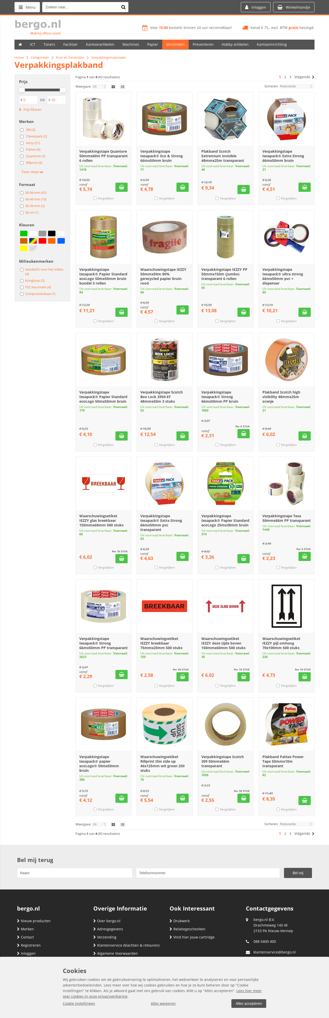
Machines (131, 44)
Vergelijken (106, 198)
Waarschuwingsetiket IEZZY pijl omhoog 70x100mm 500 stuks (281, 643)
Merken (25, 929)
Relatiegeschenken (187, 929)
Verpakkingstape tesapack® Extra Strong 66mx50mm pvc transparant (161, 522)
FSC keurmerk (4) (38, 287)
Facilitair (70, 44)
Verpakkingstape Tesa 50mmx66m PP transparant (286, 518)
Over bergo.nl (107, 920)
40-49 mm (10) (36, 199)
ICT (32, 44)
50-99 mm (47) (36, 192)
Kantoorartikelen (100, 44)
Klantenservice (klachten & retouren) (126, 945)
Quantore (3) (35, 156)
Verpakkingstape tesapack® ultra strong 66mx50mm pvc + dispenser (282, 276)
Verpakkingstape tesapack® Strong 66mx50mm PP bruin (219, 397)
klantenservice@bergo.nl (274, 952)
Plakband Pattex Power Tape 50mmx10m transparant (283, 761)
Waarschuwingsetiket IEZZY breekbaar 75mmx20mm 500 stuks (161, 643)
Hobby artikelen (235, 44)
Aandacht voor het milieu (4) (44, 271)
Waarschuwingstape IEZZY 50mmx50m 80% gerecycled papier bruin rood (163, 276)
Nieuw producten (34, 920)
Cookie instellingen (79, 1003)
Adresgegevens (108, 929)
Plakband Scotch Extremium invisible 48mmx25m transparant (222, 156)
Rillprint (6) (34, 162)
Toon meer (32, 171)
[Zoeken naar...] (123, 7)
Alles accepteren (248, 1003)
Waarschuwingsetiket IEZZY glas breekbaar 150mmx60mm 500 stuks (101, 520)
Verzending (104, 937)
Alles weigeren (163, 1003)
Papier (152, 44)
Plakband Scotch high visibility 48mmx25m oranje (281, 397)
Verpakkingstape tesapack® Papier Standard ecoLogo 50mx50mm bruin (103, 397)
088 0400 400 (264, 941)
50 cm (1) (32, 212)
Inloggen (26, 953)
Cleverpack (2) (36, 136)
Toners (49, 44)
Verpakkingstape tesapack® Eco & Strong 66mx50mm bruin (161, 156)
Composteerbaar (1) (40, 293)
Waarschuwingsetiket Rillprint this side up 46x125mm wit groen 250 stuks (162, 763)
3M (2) (30, 129)
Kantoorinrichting (272, 44)
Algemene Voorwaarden (115, 953)
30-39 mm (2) (35, 205)
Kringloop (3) (34, 280)
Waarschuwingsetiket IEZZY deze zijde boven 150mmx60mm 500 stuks (223, 643)
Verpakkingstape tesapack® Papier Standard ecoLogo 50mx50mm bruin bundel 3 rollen (103, 276)
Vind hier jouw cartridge (192, 937)
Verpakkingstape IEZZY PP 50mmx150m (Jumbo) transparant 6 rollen (224, 274)
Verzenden (175, 44)
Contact (25, 937)
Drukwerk (180, 920)
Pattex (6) (33, 149)
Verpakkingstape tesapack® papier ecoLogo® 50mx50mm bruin (99, 763)
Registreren (29, 945)
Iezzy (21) (33, 142)
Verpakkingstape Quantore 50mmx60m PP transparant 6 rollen (103, 156)
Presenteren (203, 44)
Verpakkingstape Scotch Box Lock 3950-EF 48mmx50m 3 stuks (161, 397)
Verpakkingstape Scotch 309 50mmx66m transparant (222, 761)
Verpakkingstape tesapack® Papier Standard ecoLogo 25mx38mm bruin (225, 520)
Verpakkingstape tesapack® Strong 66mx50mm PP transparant (103, 643)
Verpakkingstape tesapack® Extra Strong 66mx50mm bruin (283, 156)
